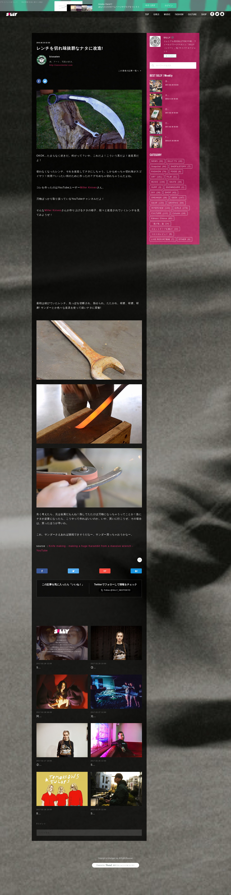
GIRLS (150, 14)
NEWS (157, 161)
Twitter (216, 14)
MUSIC (161, 14)
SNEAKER (159, 198)
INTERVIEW (160, 208)
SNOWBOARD (175, 187)
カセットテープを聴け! (164, 229)
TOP (141, 14)
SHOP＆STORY (181, 166)
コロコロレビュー (161, 234)
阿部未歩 (41, 720)
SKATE (175, 182)
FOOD (176, 171)
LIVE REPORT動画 (162, 239)
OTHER (185, 239)
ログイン (169, 5)
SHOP (198, 14)
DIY (156, 192)
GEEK (178, 198)
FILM (172, 177)
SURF (156, 187)
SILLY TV (175, 161)
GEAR (157, 203)
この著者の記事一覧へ (130, 71)
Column (179, 213)
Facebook (210, 14)
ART (156, 177)
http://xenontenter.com (61, 65)
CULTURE (186, 14)
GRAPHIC (176, 203)
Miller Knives (88, 187)
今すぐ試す (150, 5)
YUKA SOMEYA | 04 (175, 137)
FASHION (173, 14)
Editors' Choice (162, 218)
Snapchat (222, 14)
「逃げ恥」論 (160, 224)
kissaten (54, 56)
